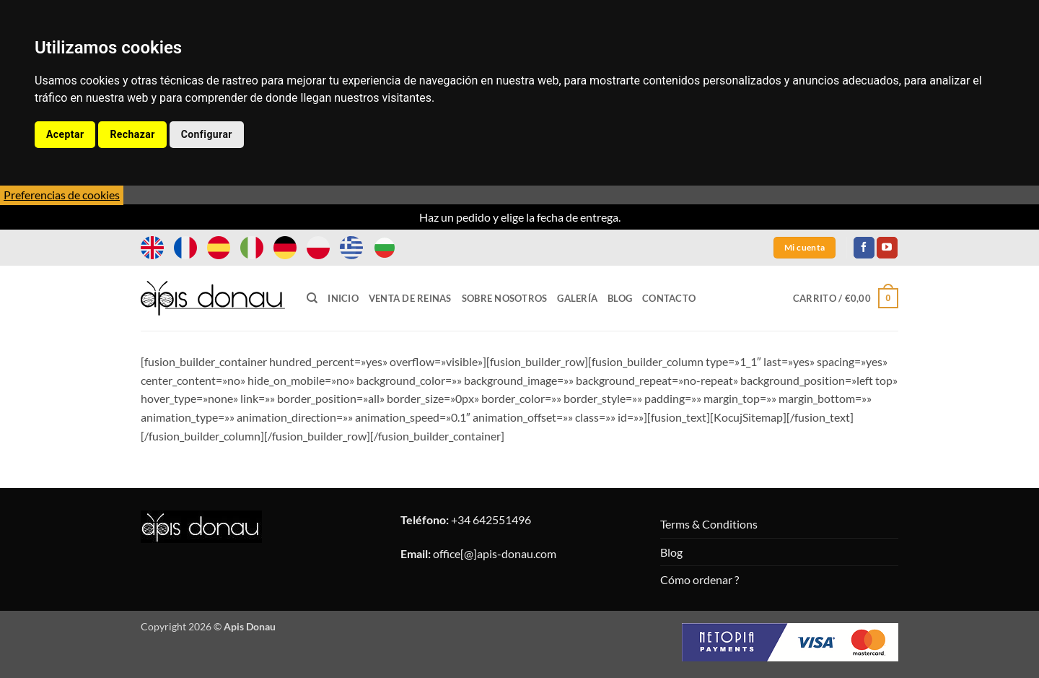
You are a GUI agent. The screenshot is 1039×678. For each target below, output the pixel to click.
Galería (577, 298)
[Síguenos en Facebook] (864, 247)
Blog (620, 298)
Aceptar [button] (65, 134)
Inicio (343, 298)
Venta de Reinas (410, 298)
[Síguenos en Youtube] (887, 247)
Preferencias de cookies (62, 194)
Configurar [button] (206, 134)
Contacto (669, 298)
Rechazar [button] (132, 134)
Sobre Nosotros (505, 298)
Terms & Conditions (709, 524)
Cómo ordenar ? (699, 579)
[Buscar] (312, 298)
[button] (845, 298)
